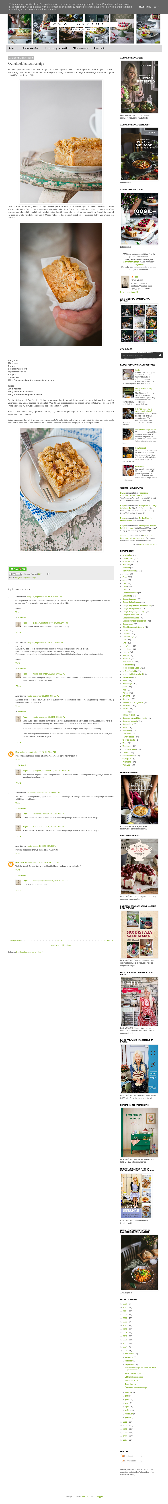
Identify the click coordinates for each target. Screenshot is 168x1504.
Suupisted (127, 731)
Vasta (17, 612)
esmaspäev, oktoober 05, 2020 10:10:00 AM (51, 881)
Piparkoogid (140, 466)
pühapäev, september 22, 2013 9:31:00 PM (38, 752)
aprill (127, 1407)
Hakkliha (126, 564)
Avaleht (60, 940)
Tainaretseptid (129, 737)
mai (127, 1403)
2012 (125, 1422)
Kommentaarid (129, 1461)
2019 (125, 1329)
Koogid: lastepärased (131, 608)
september (130, 1364)
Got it (156, 7)
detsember (130, 1354)
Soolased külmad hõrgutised (134, 718)
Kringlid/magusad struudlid (134, 627)
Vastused (22, 618)
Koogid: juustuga (130, 599)
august (128, 1392)
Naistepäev (127, 677)
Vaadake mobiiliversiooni (61, 945)
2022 (125, 1318)
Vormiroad (127, 762)
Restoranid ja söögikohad (133, 702)
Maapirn (126, 655)
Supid (125, 727)
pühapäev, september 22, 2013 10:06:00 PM (51, 771)
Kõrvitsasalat (140, 448)
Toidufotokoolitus (29, 48)
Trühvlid (126, 752)
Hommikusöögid (129, 571)
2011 (125, 1425)
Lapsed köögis (129, 637)
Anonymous (125, 536)
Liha (125, 643)
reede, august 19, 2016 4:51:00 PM (41, 846)
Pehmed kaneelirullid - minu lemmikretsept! (144, 410)
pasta (125, 687)
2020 (125, 1325)
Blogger (100, 1497)
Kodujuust (127, 596)
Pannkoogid (128, 684)
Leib (125, 640)
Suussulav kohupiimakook (146, 429)
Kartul (125, 590)
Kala (125, 583)
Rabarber (127, 699)
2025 (125, 1307)
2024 (125, 1311)
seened (126, 712)
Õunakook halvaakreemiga (136, 1388)
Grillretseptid (128, 561)
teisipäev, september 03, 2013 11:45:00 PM (45, 642)
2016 (125, 1340)
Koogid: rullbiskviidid (131, 615)
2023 (125, 1315)
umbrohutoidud (129, 756)
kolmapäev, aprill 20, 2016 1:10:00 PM (49, 814)
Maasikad (127, 658)
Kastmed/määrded (130, 593)
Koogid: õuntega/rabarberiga (25, 578)
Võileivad (127, 765)
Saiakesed (127, 705)
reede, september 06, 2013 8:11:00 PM (49, 717)
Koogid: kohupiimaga (131, 602)
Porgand (126, 693)
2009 (125, 1433)
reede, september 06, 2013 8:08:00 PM (49, 674)
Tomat (125, 743)
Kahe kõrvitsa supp (133, 1373)
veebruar (129, 1414)
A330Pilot (85, 1497)
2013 (125, 1350)
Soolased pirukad (130, 721)
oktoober (129, 1361)
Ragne (26, 623)
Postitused (127, 1456)
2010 (125, 1429)
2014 (125, 1347)
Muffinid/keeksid (129, 671)
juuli (127, 1396)
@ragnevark (139, 264)
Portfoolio (99, 48)
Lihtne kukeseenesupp (134, 1377)
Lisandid (126, 652)
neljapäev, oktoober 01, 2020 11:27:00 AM (42, 862)
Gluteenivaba (128, 558)
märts (127, 1410)
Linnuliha (126, 649)
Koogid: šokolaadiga (131, 618)
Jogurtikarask (130, 1384)
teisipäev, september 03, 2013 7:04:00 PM (44, 597)
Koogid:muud (128, 624)
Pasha (137, 370)
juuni (127, 1399)
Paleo (125, 680)
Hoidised (126, 568)
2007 (125, 1440)
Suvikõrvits (127, 734)
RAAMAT (127, 696)
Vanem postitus (106, 940)
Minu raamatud (80, 48)
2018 (125, 1333)
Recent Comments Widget (148, 544)
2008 (125, 1436)
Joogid (126, 574)
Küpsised (127, 633)
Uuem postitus (15, 940)
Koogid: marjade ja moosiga (134, 611)
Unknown (19, 862)
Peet (125, 690)
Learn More (145, 7)
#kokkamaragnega (131, 262)
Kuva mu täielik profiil (129, 292)
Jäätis (125, 580)
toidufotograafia (129, 740)
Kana (125, 586)
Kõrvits (126, 630)
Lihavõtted (127, 646)
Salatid (126, 709)
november (129, 1357)
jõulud (125, 577)
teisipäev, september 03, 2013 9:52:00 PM (50, 623)
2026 (125, 1304)
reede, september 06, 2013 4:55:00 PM (43, 696)
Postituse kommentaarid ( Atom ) (29, 952)
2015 (125, 1343)
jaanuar (128, 1417)
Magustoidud (128, 662)
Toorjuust (127, 746)
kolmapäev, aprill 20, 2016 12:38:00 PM (43, 793)
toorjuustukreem (129, 749)
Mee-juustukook (131, 1380)
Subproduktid (128, 724)
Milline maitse (128, 665)
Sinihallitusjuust (129, 715)
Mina (11, 48)
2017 (125, 1336)
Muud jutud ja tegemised (133, 674)
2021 (125, 1322)
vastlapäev (127, 759)
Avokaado (127, 555)
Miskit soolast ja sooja (132, 668)
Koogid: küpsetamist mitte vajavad (137, 605)
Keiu (17, 752)
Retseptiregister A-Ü (56, 48)
